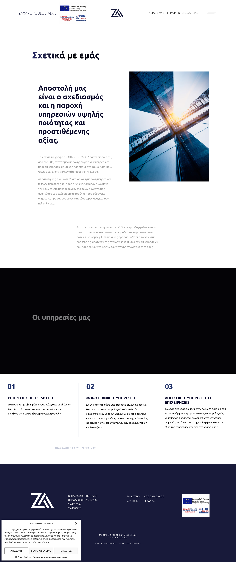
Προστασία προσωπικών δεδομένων (50, 557)
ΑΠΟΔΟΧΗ (16, 550)
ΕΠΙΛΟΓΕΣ (66, 550)
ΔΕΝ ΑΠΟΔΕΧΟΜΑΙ (41, 550)
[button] (76, 523)
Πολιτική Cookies (23, 557)
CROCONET (135, 543)
